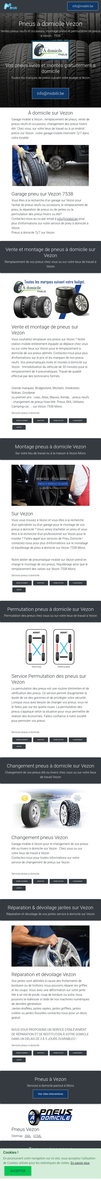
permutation (58, 420)
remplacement (22, 420)
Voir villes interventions (50, 1094)
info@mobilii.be (82, 6)
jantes (19, 427)
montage (40, 420)
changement (78, 420)
